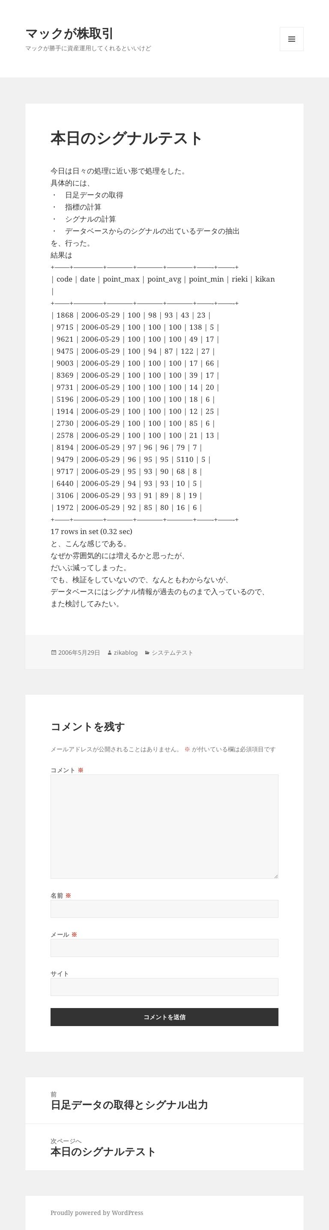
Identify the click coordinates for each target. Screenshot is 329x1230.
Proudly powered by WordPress (97, 1213)
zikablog (126, 652)
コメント (67, 770)
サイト (60, 973)
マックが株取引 (69, 32)
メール (64, 934)
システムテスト (173, 652)
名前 (61, 895)
